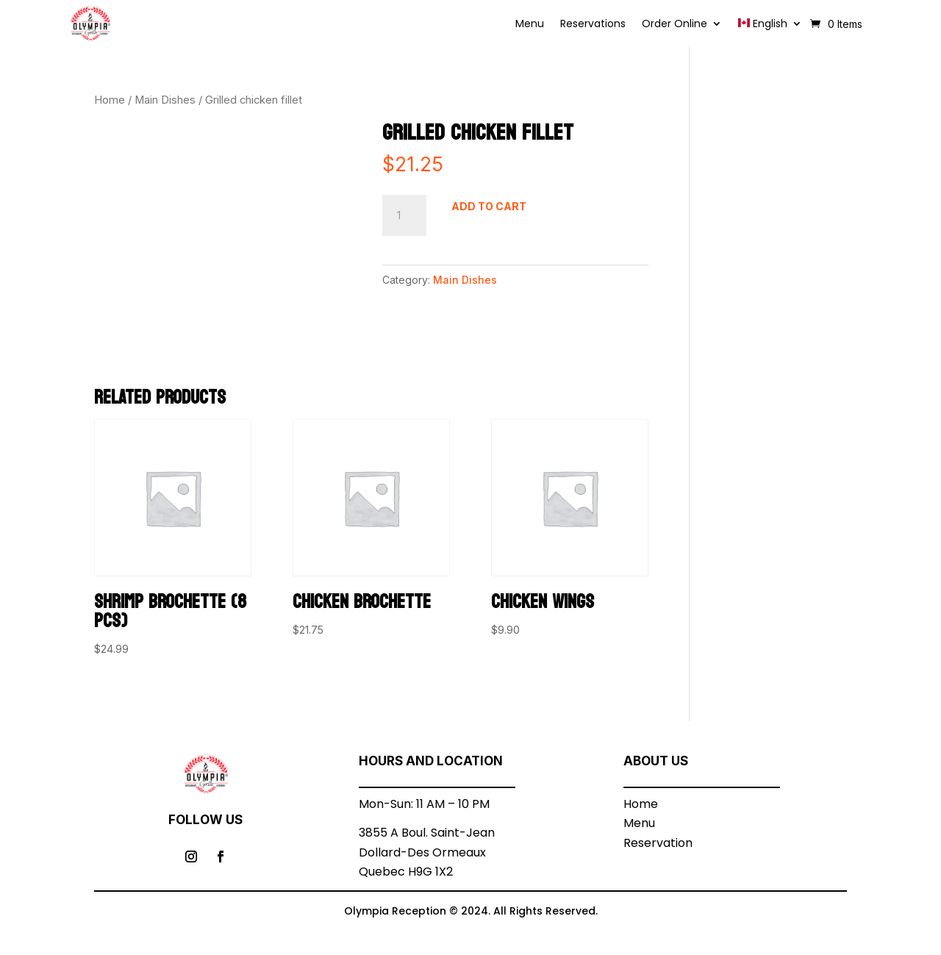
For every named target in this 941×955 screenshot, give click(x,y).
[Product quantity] (404, 215)
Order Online (674, 24)
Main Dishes (165, 100)
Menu (529, 24)
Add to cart (488, 206)
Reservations (593, 24)
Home (109, 100)
